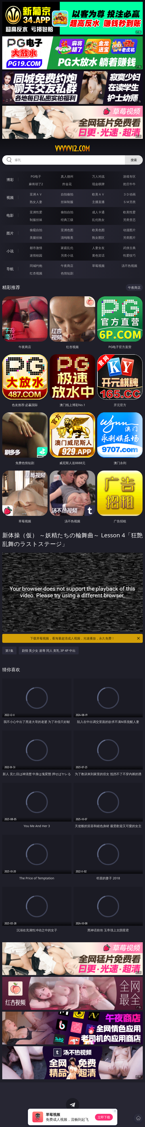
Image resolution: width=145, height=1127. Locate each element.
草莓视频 (98, 266)
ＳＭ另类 (129, 202)
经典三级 (67, 220)
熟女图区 (98, 237)
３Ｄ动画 (129, 194)
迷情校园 (36, 255)
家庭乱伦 (67, 248)
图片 (10, 233)
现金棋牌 (98, 184)
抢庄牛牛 (129, 184)
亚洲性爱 (36, 212)
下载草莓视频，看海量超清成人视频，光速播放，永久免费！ (85, 638)
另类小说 (67, 255)
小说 (10, 251)
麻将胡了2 (36, 184)
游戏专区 (129, 176)
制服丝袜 (36, 220)
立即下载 (104, 1117)
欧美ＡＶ (98, 194)
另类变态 (129, 220)
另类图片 (129, 237)
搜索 (134, 160)
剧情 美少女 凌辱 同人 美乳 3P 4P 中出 (49, 650)
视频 (10, 197)
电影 (10, 215)
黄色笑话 (98, 255)
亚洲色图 (67, 230)
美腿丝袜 (36, 237)
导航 (10, 268)
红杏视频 (36, 273)
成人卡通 (98, 212)
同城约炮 (36, 266)
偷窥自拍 (36, 230)
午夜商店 (67, 266)
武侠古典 (129, 248)
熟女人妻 (36, 202)
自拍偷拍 (67, 194)
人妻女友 (98, 248)
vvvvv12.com (72, 148)
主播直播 (98, 202)
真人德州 (67, 176)
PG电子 (36, 176)
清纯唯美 (67, 237)
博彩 (10, 179)
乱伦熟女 (98, 220)
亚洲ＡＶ (36, 194)
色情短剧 (67, 273)
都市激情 (36, 248)
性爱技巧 (129, 255)
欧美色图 (98, 230)
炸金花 (67, 184)
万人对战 (98, 176)
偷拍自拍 (67, 212)
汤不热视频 (129, 266)
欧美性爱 (129, 212)
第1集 (9, 650)
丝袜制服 (67, 202)
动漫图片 (129, 230)
